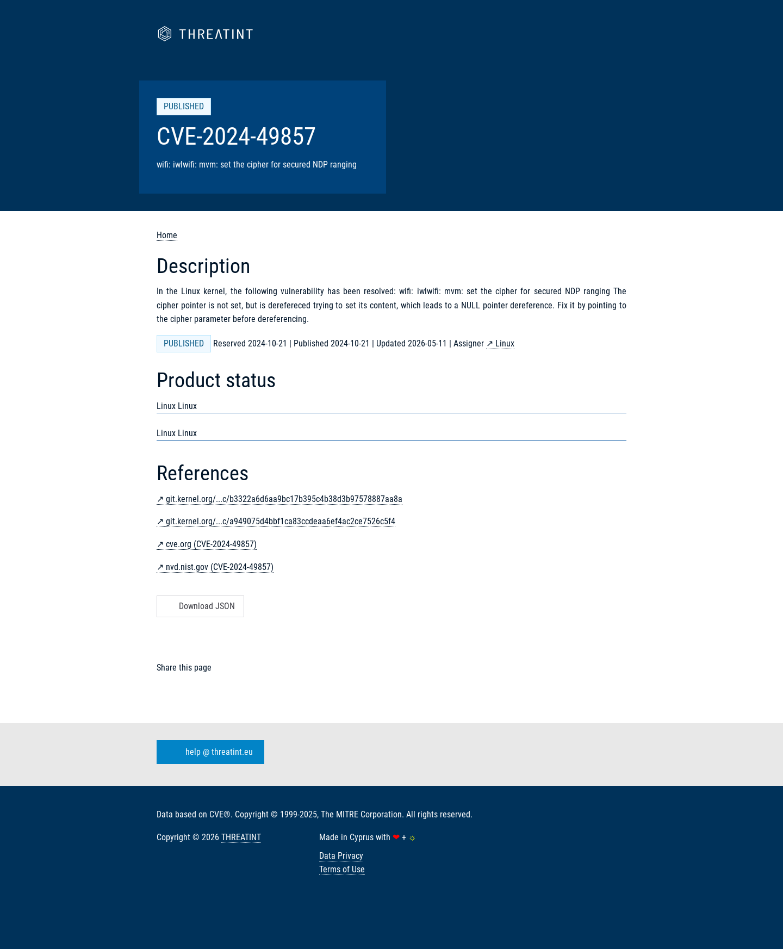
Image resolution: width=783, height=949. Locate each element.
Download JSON (199, 606)
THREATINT (241, 837)
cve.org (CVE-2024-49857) (211, 544)
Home (167, 235)
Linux (504, 343)
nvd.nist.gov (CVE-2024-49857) (220, 567)
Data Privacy (341, 856)
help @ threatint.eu (208, 752)
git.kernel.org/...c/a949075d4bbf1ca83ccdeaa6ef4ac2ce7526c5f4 (280, 521)
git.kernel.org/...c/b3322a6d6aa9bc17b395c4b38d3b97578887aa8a (284, 499)
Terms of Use (342, 869)
